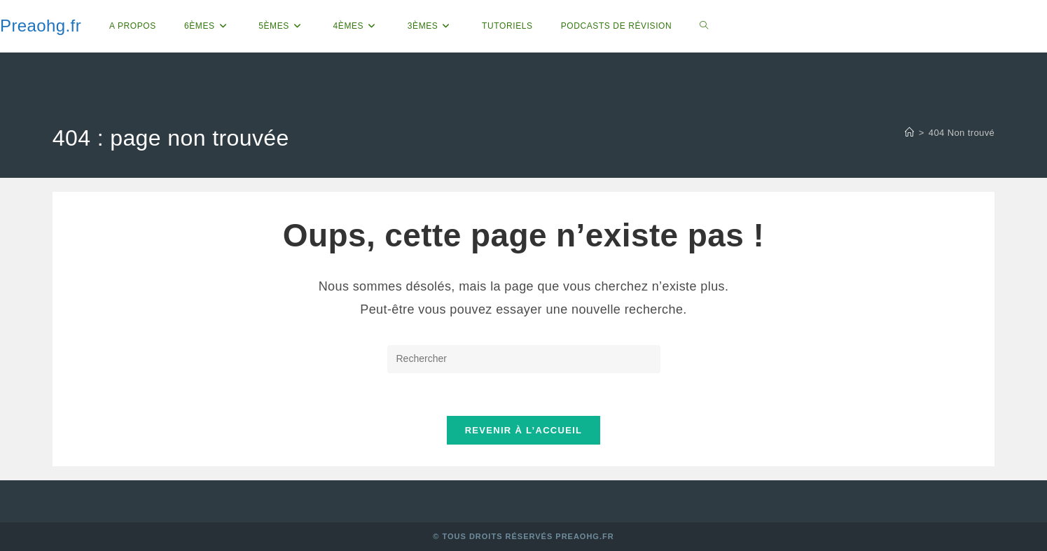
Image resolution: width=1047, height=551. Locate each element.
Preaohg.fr (40, 25)
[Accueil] (909, 132)
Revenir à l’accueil (524, 430)
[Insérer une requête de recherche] (523, 359)
